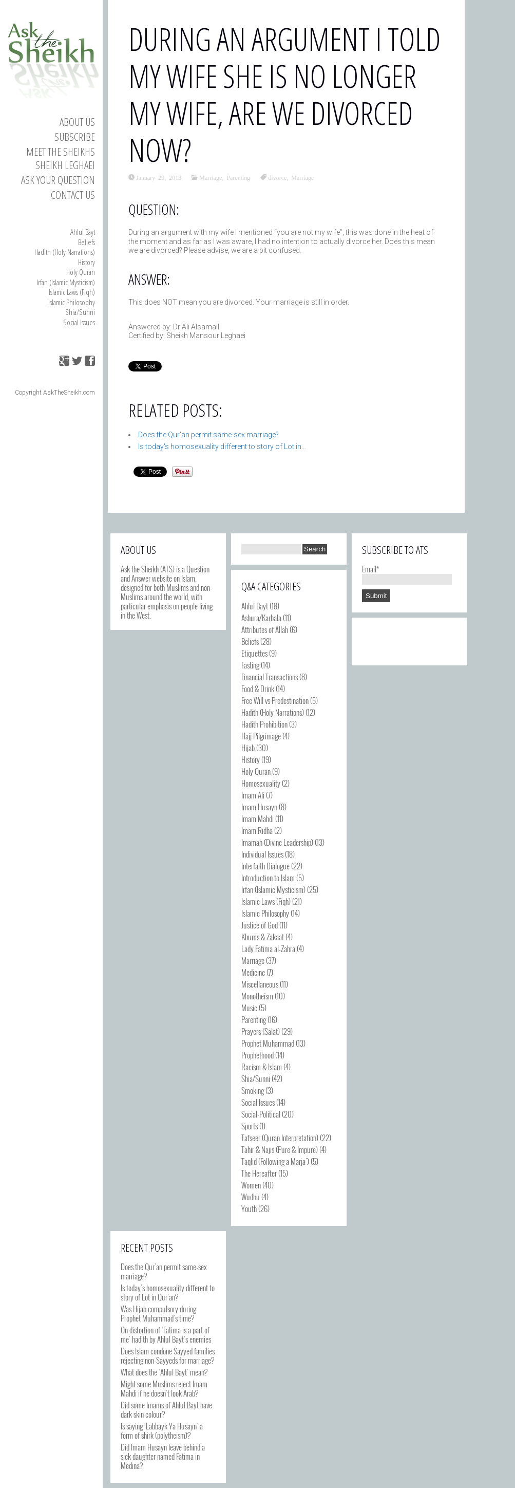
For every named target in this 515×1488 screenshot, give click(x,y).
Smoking (252, 1090)
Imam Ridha (257, 830)
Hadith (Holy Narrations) (64, 252)
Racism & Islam (261, 1066)
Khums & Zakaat (262, 936)
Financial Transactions (269, 676)
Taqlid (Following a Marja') (275, 1161)
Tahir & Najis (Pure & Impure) (279, 1149)
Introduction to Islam (268, 877)
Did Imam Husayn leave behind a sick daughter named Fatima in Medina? (163, 1456)
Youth (249, 1208)
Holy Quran (80, 272)
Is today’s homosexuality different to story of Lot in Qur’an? (168, 1292)
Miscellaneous (259, 984)
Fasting (250, 665)
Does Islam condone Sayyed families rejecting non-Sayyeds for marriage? (168, 1355)
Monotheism (257, 995)
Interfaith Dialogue (265, 865)
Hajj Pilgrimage (261, 735)
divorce (277, 177)
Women (251, 1185)
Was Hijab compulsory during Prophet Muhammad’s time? (158, 1313)
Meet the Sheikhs (60, 151)
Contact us (73, 195)
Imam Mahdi (257, 818)
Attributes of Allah (264, 629)
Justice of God (259, 925)
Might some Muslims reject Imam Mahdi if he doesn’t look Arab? (164, 1388)
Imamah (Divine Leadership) (277, 842)
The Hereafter (259, 1173)
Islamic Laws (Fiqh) (72, 292)
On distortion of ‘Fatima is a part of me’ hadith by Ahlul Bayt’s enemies (166, 1334)
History (86, 262)
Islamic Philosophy (71, 302)
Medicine (253, 972)
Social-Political (260, 1114)
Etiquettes (254, 653)
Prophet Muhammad (267, 1043)
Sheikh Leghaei (65, 165)
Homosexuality (260, 783)
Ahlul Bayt (82, 232)
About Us (77, 122)
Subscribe (74, 136)
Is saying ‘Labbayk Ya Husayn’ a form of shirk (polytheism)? (162, 1430)
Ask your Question (58, 180)
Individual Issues (262, 854)
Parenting (238, 177)
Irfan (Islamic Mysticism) (65, 282)
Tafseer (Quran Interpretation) (279, 1137)
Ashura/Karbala (261, 617)
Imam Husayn (259, 806)
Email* (407, 573)
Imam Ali (252, 795)
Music (249, 1007)
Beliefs (86, 242)
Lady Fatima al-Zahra (268, 948)
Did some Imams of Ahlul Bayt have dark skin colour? (166, 1409)
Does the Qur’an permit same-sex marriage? (164, 1271)
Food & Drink (257, 688)
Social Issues (79, 322)
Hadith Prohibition (264, 724)
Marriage (210, 177)
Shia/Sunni (80, 312)
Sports (249, 1125)
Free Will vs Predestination (275, 700)
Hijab (248, 747)
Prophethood (257, 1055)
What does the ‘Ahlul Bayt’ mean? (164, 1372)
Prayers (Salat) (260, 1031)
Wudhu (250, 1196)
